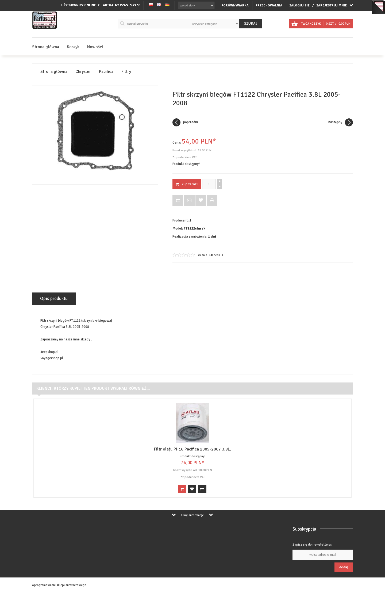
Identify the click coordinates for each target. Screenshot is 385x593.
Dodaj (343, 567)
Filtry (126, 71)
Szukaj (250, 23)
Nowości (95, 47)
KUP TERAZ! (187, 184)
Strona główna (45, 47)
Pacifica (106, 71)
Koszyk (73, 47)
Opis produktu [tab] (54, 298)
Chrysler (83, 71)
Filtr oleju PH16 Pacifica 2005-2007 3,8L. (192, 449)
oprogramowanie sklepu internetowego (59, 585)
